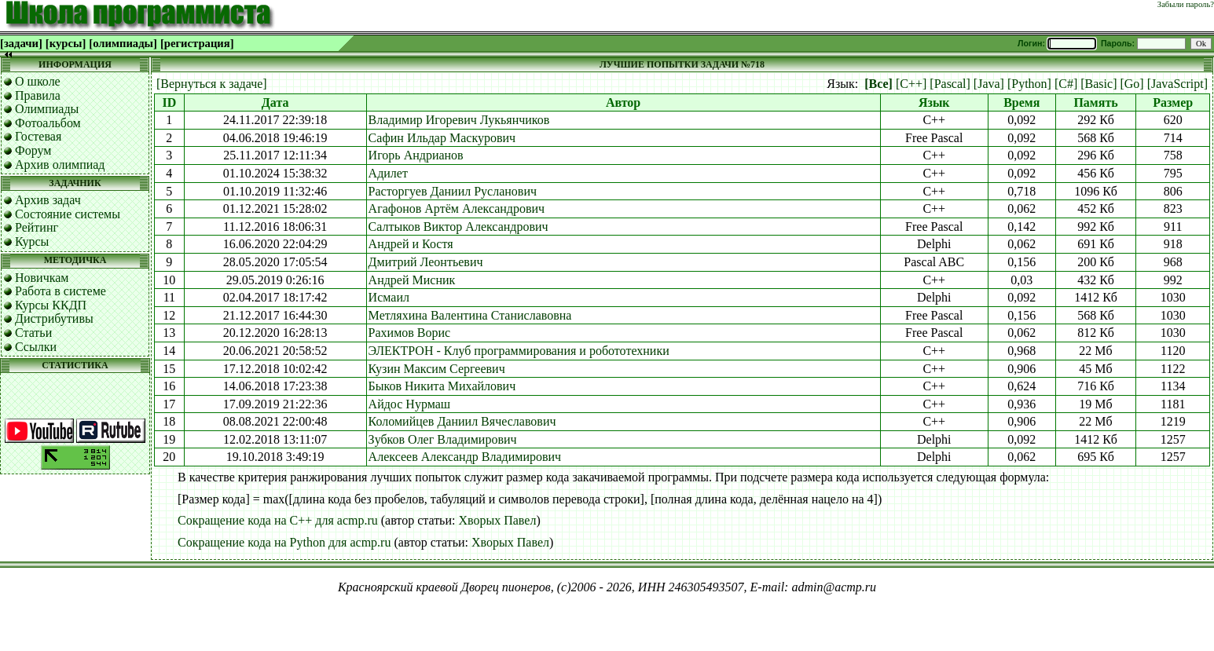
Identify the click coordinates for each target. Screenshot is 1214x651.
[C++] (911, 83)
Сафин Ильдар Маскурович (442, 137)
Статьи (33, 332)
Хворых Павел (497, 520)
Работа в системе (60, 291)
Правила (38, 95)
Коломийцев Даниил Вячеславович (462, 421)
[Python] (1029, 83)
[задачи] (21, 43)
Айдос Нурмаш (410, 404)
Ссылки (36, 346)
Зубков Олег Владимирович (443, 439)
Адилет (388, 173)
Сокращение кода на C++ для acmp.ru (278, 520)
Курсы (32, 241)
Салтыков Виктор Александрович (458, 226)
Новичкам (41, 277)
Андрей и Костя (411, 244)
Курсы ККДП (50, 305)
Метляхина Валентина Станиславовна (470, 315)
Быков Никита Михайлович (442, 386)
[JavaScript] (1177, 83)
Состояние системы (67, 214)
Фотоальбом (48, 123)
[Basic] (1098, 83)
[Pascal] (950, 83)
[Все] (878, 83)
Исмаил (389, 297)
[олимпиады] (123, 43)
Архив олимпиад (60, 164)
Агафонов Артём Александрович (457, 208)
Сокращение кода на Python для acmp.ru (284, 542)
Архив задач (48, 200)
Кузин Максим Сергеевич (437, 368)
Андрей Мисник (412, 280)
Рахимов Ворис (410, 332)
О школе (38, 81)
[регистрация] (197, 43)
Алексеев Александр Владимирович (465, 456)
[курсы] (66, 43)
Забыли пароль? (1185, 4)
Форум (33, 150)
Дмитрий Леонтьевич (426, 262)
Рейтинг (36, 227)
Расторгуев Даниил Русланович (453, 191)
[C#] (1065, 83)
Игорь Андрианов (416, 155)
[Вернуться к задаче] (211, 83)
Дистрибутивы (54, 318)
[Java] (989, 83)
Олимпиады (47, 108)
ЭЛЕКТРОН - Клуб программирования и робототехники (519, 350)
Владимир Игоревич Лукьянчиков (459, 119)
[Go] (1131, 83)
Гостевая (38, 136)
